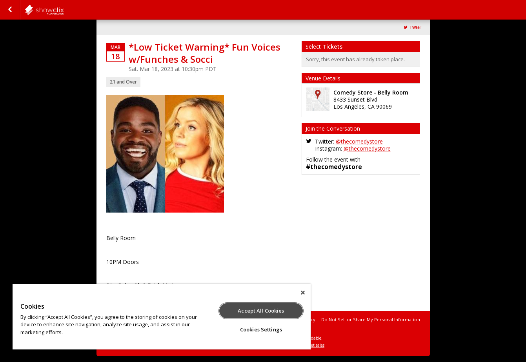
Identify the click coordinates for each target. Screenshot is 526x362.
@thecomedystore (359, 141)
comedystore (63, 10)
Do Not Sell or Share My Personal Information (370, 319)
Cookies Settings (261, 329)
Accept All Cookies (261, 310)
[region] (162, 316)
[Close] (302, 292)
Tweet (416, 27)
